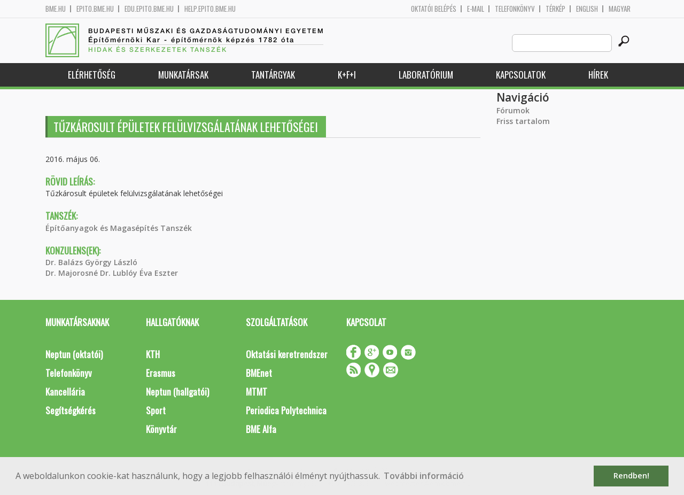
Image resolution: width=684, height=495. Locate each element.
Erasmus (160, 373)
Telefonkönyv (515, 8)
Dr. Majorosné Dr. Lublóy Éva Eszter (111, 273)
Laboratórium (426, 74)
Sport (156, 410)
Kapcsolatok (521, 74)
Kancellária (65, 391)
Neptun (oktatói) (74, 354)
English (587, 8)
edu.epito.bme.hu (149, 8)
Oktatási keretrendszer (287, 354)
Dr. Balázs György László (91, 262)
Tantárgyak (273, 74)
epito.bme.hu (95, 8)
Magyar (620, 8)
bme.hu (55, 8)
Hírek (598, 74)
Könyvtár (161, 429)
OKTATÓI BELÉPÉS (433, 8)
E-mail (475, 8)
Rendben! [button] (631, 475)
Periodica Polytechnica (286, 410)
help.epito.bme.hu (210, 8)
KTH (153, 354)
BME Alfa (261, 429)
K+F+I (347, 74)
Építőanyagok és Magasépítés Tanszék (118, 228)
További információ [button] (424, 476)
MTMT (256, 391)
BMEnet (259, 373)
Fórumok (513, 110)
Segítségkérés (70, 410)
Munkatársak (183, 74)
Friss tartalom (523, 121)
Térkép (555, 8)
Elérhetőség (91, 74)
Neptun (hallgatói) (177, 391)
